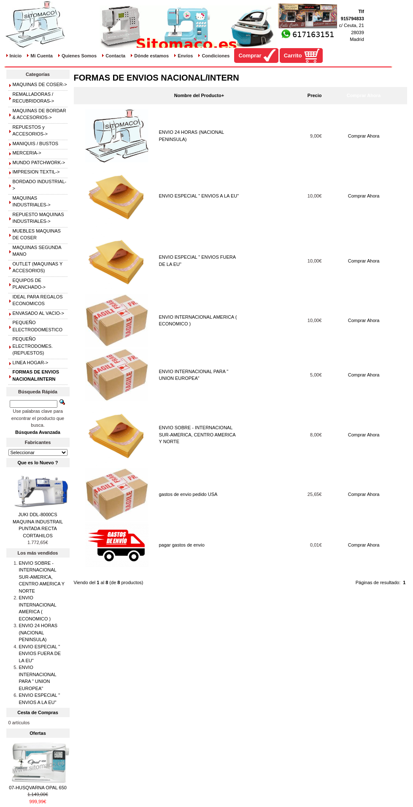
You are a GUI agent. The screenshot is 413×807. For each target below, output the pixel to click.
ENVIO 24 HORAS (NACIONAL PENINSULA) (38, 632)
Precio (315, 95)
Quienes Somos (79, 55)
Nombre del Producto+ (199, 95)
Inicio (16, 55)
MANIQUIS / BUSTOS (36, 143)
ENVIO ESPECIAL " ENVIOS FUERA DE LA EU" (40, 653)
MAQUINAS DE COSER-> (40, 84)
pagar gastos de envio (182, 544)
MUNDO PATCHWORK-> (39, 162)
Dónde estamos (151, 55)
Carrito (293, 55)
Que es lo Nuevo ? (38, 462)
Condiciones (215, 55)
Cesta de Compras (37, 712)
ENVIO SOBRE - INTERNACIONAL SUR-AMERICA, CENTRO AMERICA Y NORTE (197, 434)
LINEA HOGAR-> (31, 362)
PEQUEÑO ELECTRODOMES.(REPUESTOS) (33, 345)
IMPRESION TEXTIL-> (36, 171)
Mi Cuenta (41, 55)
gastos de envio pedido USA (188, 494)
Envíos (185, 55)
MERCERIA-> (27, 152)
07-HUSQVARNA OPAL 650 (38, 787)
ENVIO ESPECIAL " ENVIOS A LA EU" (199, 195)
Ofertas (38, 733)
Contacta (115, 55)
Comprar (249, 55)
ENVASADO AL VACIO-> (38, 313)
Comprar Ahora (364, 135)
